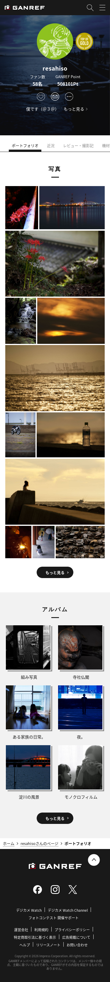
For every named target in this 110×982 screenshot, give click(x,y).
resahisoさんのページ (39, 843)
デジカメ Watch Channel (68, 910)
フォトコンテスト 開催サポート (53, 917)
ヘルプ (24, 944)
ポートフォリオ (25, 145)
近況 (51, 145)
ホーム (8, 843)
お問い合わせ (77, 944)
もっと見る (74, 109)
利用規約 (41, 929)
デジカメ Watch (29, 910)
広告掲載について (76, 937)
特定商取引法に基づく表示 (35, 937)
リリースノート (48, 944)
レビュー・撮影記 (78, 145)
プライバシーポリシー (72, 929)
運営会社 (21, 929)
